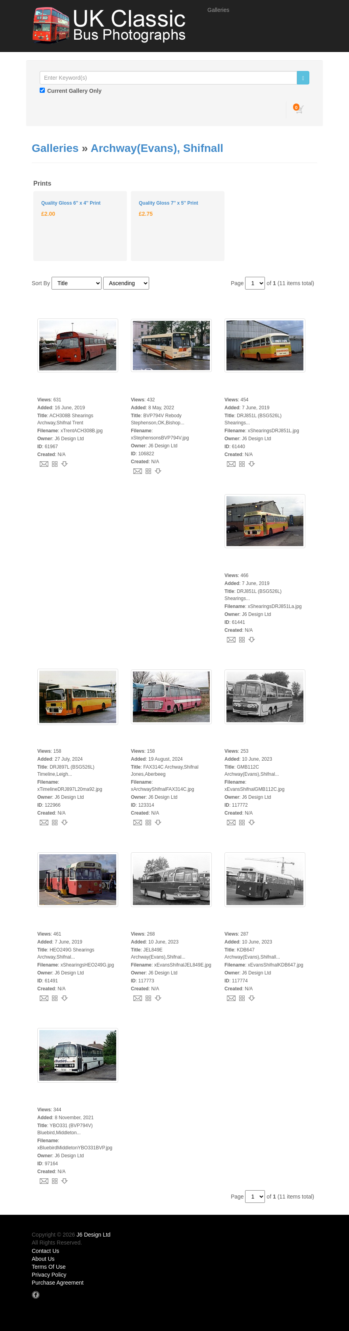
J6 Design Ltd (94, 1234)
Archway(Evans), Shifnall (156, 148)
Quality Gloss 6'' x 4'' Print (70, 203)
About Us (43, 1259)
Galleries (218, 10)
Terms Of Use (49, 1267)
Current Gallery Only (74, 91)
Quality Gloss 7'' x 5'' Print (168, 203)
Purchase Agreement (58, 1282)
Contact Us (45, 1251)
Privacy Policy (49, 1275)
